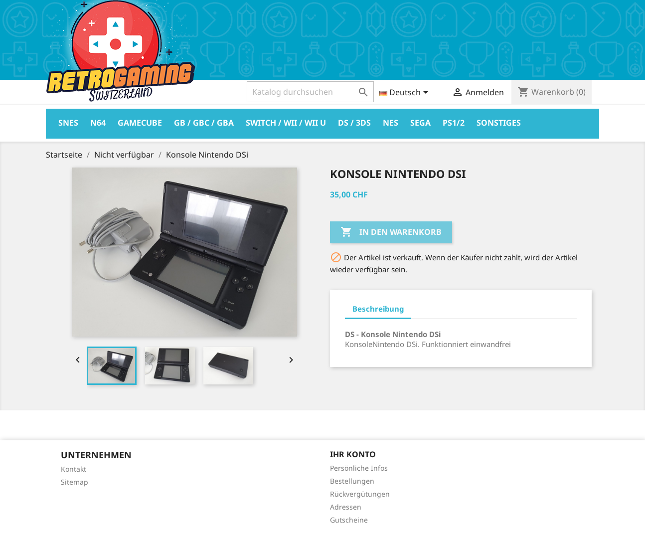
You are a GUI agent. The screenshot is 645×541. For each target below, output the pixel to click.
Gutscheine (349, 520)
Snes (68, 122)
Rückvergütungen (360, 494)
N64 (98, 122)
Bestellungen (352, 481)
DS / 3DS (354, 122)
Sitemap (74, 482)
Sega (420, 122)
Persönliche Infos (359, 468)
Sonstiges (499, 122)
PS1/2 (454, 122)
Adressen (345, 507)
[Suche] (310, 91)
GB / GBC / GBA (204, 122)
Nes (390, 122)
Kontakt (73, 469)
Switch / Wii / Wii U (286, 122)
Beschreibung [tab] (378, 309)
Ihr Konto (353, 454)
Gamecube (140, 122)
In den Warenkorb (391, 232)
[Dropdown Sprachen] (405, 93)
